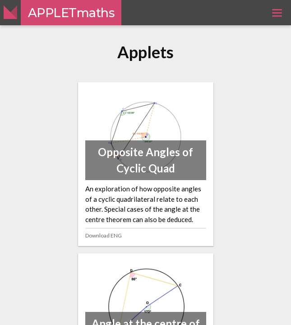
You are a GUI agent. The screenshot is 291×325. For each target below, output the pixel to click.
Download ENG (103, 235)
